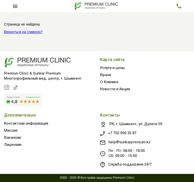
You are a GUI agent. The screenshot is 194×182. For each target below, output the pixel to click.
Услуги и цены (112, 68)
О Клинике (109, 82)
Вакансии (12, 138)
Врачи (105, 75)
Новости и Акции (115, 89)
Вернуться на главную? (23, 32)
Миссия (10, 130)
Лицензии (12, 145)
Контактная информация (26, 123)
